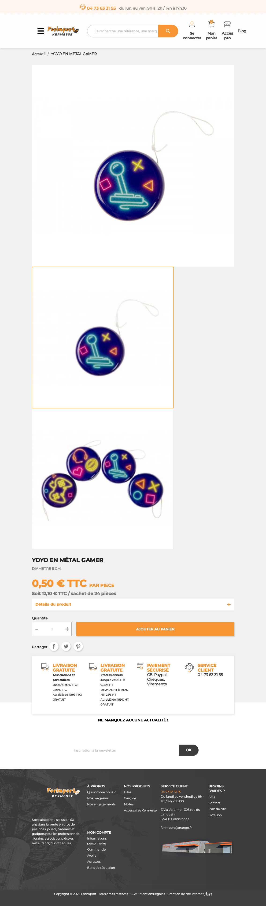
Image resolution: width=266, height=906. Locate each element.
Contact (214, 803)
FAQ (211, 797)
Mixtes (128, 804)
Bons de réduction (101, 868)
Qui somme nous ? (101, 792)
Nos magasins (97, 798)
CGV (133, 894)
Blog (242, 31)
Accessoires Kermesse (140, 810)
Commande (96, 849)
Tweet (66, 646)
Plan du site (217, 809)
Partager (54, 646)
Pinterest (78, 646)
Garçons (130, 798)
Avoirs (91, 855)
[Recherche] (132, 31)
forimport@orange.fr (176, 828)
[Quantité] (52, 629)
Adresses (93, 861)
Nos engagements (101, 804)
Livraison (215, 815)
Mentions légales (152, 894)
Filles (127, 792)
